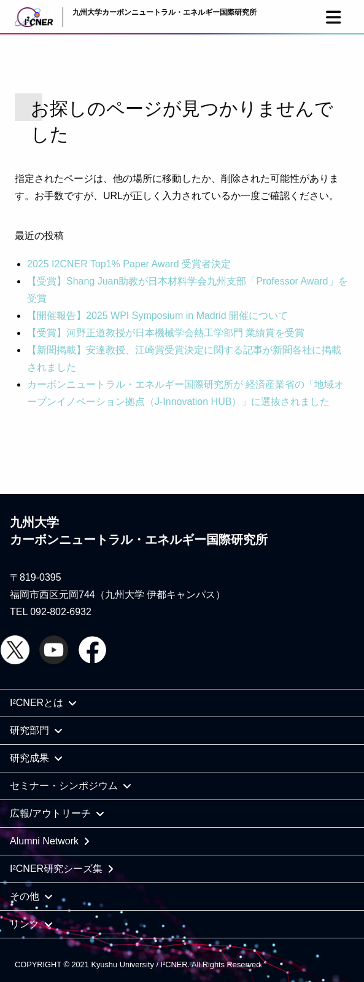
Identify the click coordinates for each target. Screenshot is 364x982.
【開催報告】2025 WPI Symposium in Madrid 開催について (157, 315)
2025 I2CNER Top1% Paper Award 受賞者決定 (129, 264)
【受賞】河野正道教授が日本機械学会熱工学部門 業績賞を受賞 (165, 333)
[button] (333, 17)
